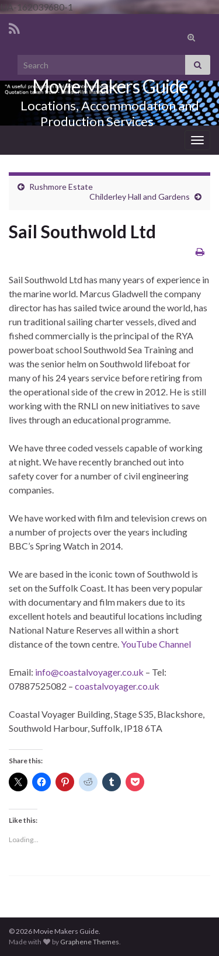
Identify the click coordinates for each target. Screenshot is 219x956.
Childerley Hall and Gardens (139, 196)
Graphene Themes (89, 941)
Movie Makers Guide (109, 86)
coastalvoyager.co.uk (117, 685)
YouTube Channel (156, 643)
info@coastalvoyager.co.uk (89, 671)
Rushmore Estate (61, 187)
